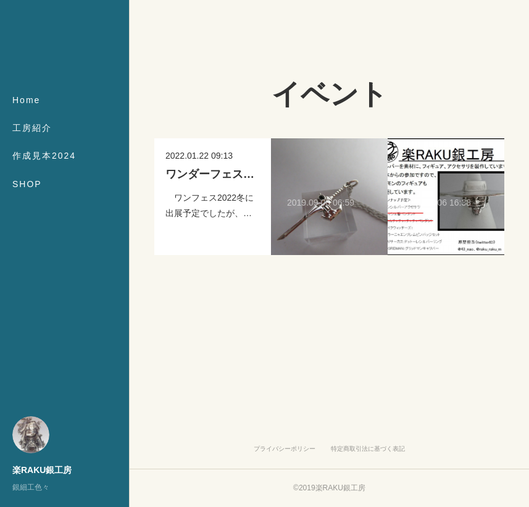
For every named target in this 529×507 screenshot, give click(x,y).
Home (26, 100)
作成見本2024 (44, 156)
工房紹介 (32, 128)
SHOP (27, 184)
